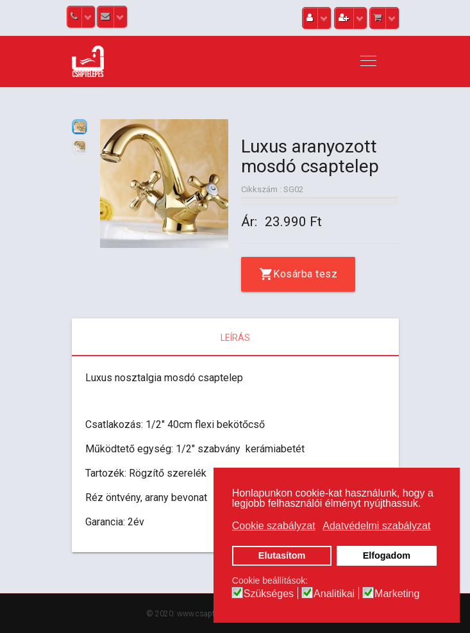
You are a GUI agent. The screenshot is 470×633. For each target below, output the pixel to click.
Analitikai (334, 594)
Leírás (235, 338)
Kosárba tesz (305, 274)
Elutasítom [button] (282, 555)
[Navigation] (368, 61)
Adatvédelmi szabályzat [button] (376, 525)
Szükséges (269, 594)
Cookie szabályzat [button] (273, 525)
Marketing (396, 594)
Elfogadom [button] (386, 555)
